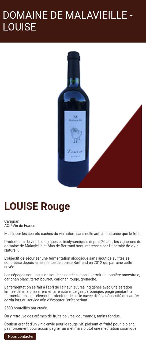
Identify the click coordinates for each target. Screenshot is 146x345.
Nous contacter (20, 336)
